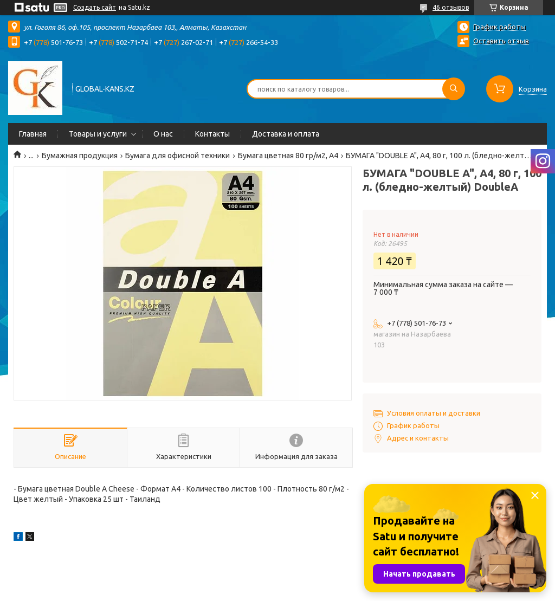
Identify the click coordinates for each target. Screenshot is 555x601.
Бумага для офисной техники (177, 155)
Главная (33, 134)
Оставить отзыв (501, 40)
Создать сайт (94, 7)
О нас (163, 134)
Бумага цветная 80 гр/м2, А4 (288, 155)
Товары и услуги (98, 134)
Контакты (212, 134)
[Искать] (453, 88)
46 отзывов (451, 7)
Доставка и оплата (285, 134)
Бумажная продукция (80, 155)
